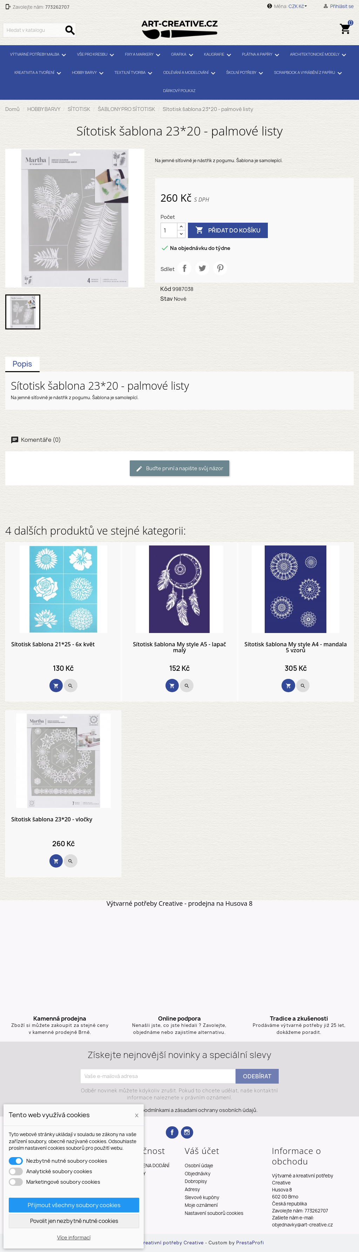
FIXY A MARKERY (144, 55)
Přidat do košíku (227, 230)
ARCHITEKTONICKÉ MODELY (319, 55)
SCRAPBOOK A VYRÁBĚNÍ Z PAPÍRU (309, 73)
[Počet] (169, 230)
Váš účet (202, 1150)
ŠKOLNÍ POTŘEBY (245, 73)
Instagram (187, 1132)
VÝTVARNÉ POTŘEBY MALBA (39, 55)
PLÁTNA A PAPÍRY (262, 55)
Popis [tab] (22, 364)
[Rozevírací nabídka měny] (299, 6)
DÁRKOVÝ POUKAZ (179, 90)
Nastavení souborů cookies (214, 1213)
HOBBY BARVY (89, 73)
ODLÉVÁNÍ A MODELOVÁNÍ (190, 73)
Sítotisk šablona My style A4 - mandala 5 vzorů (295, 647)
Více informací (73, 1237)
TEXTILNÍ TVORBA (134, 73)
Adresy (192, 1189)
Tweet (202, 268)
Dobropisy (196, 1181)
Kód (165, 288)
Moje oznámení (201, 1205)
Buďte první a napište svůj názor (179, 468)
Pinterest (220, 268)
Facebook (172, 1132)
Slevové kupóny (202, 1197)
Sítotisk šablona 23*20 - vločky (51, 819)
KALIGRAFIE (218, 55)
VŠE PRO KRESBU (97, 55)
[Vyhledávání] (39, 30)
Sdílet (184, 268)
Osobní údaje (199, 1165)
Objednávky (197, 1173)
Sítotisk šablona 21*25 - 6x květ (53, 644)
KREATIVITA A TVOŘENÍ (38, 73)
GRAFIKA (183, 55)
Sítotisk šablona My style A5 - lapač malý (179, 647)
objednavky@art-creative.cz (302, 1225)
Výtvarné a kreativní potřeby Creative (159, 1243)
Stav (166, 298)
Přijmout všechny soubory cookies (74, 1205)
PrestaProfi (250, 1243)
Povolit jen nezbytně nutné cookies (74, 1221)
